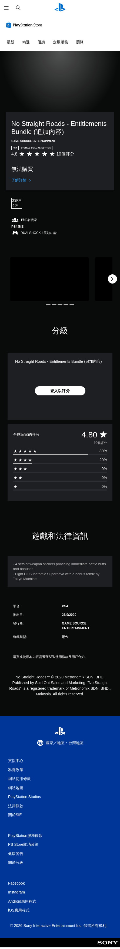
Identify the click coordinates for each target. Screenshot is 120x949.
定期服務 (60, 42)
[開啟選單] (6, 8)
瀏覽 (80, 42)
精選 (26, 42)
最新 (10, 42)
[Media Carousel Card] (49, 279)
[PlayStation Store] (25, 24)
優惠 (41, 42)
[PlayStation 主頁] (60, 8)
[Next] (112, 279)
